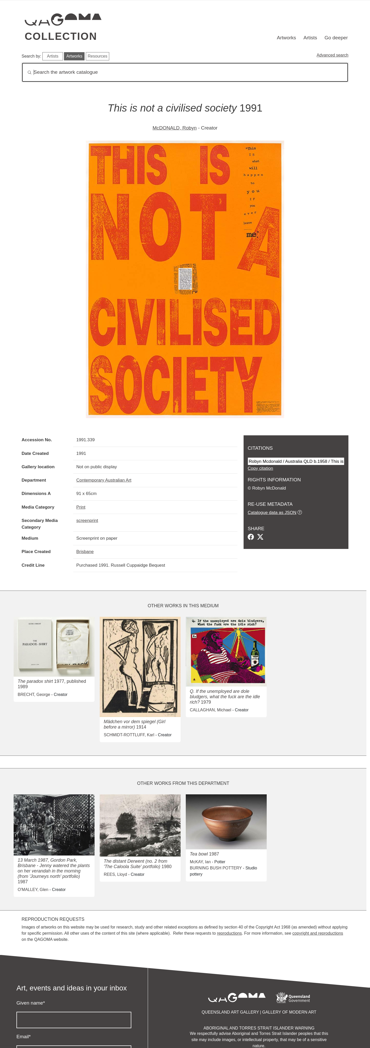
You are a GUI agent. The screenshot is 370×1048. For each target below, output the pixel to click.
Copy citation (260, 468)
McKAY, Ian (200, 862)
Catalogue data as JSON (272, 512)
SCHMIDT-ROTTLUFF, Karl (129, 735)
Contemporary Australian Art (103, 480)
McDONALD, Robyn (175, 128)
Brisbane (85, 551)
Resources (97, 56)
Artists (310, 37)
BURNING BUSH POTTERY (216, 868)
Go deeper (336, 37)
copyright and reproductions (317, 933)
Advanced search (332, 55)
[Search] (185, 72)
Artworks (286, 37)
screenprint (87, 520)
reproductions (229, 933)
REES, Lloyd (115, 874)
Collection (61, 36)
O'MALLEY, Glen (33, 889)
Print (80, 507)
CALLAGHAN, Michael (210, 710)
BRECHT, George (34, 694)
